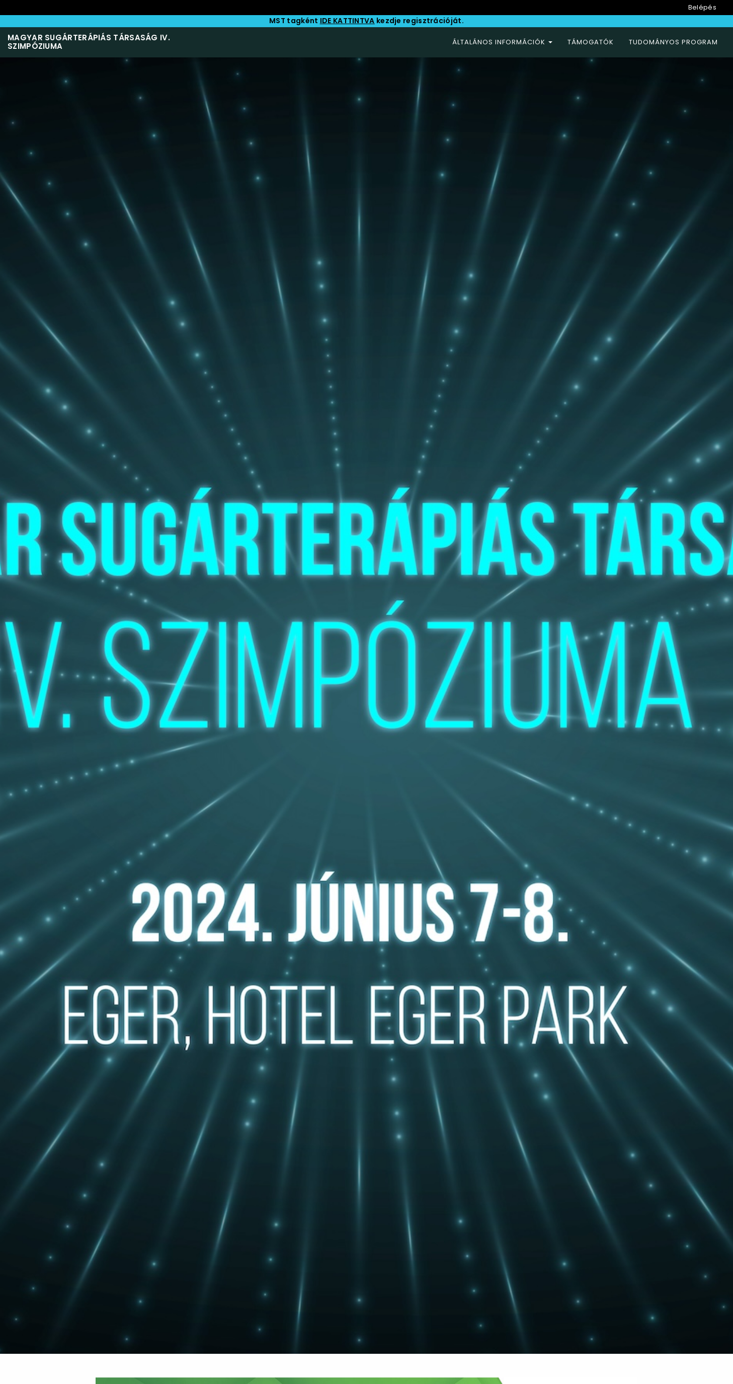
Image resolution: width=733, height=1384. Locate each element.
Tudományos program (673, 42)
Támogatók (590, 42)
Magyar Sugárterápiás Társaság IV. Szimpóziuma (89, 42)
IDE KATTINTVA (347, 21)
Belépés (702, 7)
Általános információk (502, 42)
